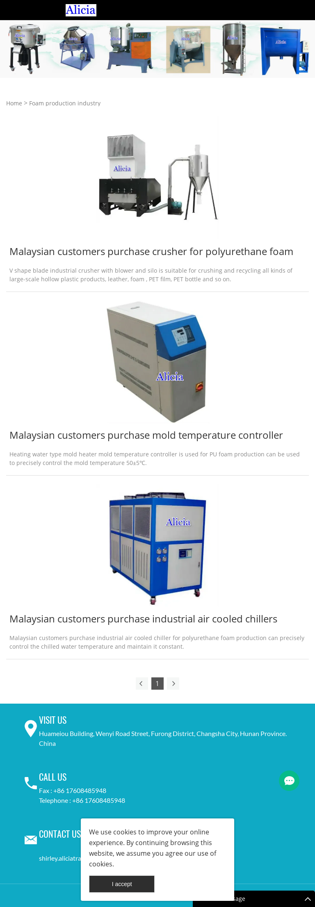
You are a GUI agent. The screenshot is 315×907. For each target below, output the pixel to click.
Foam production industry (64, 103)
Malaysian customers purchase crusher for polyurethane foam (151, 251)
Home (14, 103)
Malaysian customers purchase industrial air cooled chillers (143, 618)
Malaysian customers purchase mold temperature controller (146, 435)
